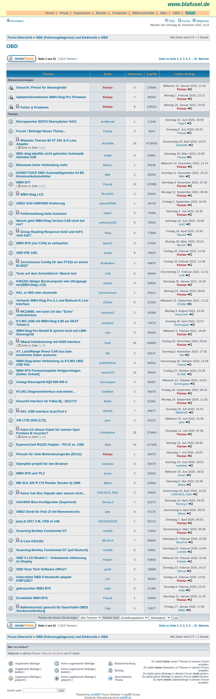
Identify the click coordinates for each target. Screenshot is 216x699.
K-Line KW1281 (32, 541)
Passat (107, 131)
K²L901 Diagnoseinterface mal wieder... (45, 391)
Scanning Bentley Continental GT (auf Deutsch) (52, 550)
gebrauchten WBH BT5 (33, 588)
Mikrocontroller (144, 13)
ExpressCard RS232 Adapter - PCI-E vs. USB (50, 444)
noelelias (107, 463)
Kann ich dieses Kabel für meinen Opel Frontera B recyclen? (48, 431)
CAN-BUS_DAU (107, 492)
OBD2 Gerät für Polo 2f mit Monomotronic (48, 512)
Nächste (204, 58)
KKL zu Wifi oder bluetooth (36, 292)
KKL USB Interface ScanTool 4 (43, 411)
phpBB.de (125, 697)
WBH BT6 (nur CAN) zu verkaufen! (42, 243)
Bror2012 (108, 193)
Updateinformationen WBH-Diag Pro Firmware (51, 97)
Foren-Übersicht (20, 37)
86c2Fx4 (107, 540)
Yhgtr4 (181, 123)
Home (49, 13)
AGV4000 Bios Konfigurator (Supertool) (46, 502)
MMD (181, 610)
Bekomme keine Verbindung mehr (42, 165)
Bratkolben (108, 263)
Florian (108, 87)
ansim (108, 473)
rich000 (107, 530)
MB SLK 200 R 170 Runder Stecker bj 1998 (48, 483)
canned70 (107, 372)
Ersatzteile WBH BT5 (31, 598)
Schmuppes (181, 324)
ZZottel (107, 302)
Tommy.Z (108, 502)
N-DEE (181, 374)
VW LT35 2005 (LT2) (31, 420)
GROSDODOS (107, 521)
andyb (108, 252)
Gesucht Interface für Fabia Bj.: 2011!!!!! (46, 401)
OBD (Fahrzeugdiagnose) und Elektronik (66, 37)
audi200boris (107, 362)
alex (107, 511)
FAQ (170, 20)
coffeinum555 (107, 222)
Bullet (107, 401)
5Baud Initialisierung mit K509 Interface (50, 342)
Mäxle (108, 483)
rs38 (108, 273)
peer (108, 420)
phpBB (95, 694)
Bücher (101, 13)
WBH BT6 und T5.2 (30, 473)
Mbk (107, 174)
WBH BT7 (23, 182)
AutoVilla (107, 143)
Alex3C (107, 243)
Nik (108, 353)
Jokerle (107, 283)
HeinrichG (107, 312)
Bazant (181, 234)
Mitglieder (201, 20)
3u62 (182, 224)
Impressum (82, 13)
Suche (184, 20)
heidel (108, 155)
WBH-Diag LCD (31, 194)
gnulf (108, 569)
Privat (64, 13)
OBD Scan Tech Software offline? (41, 569)
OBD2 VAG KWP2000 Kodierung (40, 203)
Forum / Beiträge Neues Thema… (41, 131)
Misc (163, 13)
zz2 (107, 578)
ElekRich (107, 391)
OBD (176, 13)
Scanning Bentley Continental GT (41, 531)
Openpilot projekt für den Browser (42, 464)
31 (195, 58)
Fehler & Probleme (34, 107)
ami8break (107, 121)
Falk (107, 608)
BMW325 (182, 412)
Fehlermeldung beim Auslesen (43, 214)
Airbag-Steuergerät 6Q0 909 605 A (42, 382)
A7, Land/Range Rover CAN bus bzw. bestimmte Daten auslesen (44, 353)
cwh (107, 332)
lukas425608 (107, 203)
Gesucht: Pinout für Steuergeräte (41, 87)
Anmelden (15, 20)
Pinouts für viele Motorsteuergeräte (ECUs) (49, 454)
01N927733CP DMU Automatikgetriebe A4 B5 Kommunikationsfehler (50, 174)
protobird (107, 323)
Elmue (182, 571)
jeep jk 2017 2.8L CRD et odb (38, 521)
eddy (108, 588)
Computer (119, 13)
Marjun (107, 165)
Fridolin (107, 559)
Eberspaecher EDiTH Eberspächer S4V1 (46, 121)
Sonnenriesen (108, 292)
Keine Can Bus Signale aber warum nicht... (52, 493)
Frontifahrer (107, 432)
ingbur (108, 212)
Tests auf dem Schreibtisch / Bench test (46, 273)
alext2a (107, 410)
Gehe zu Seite (167, 58)
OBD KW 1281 (26, 253)
